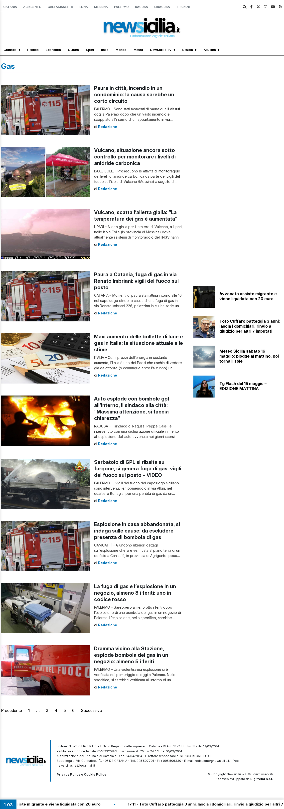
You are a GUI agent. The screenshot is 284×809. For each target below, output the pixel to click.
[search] (244, 7)
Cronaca (9, 50)
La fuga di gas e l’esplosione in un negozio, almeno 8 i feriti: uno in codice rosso (135, 592)
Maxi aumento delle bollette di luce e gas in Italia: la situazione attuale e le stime (138, 343)
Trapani (183, 7)
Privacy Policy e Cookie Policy (81, 774)
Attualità (210, 50)
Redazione (107, 127)
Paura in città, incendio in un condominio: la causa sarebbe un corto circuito (134, 94)
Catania (10, 7)
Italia (104, 50)
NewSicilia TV (160, 50)
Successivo (91, 710)
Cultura (73, 50)
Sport (90, 50)
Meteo (138, 50)
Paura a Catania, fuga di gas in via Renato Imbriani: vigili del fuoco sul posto (136, 280)
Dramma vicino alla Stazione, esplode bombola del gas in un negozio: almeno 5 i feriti (131, 655)
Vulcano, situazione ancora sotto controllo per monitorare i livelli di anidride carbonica (135, 156)
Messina (101, 7)
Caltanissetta (60, 7)
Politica (32, 50)
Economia (53, 50)
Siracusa (162, 7)
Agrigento (32, 7)
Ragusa (141, 7)
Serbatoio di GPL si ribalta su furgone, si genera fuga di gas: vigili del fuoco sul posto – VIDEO (137, 468)
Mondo (121, 50)
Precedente (11, 710)
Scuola (187, 50)
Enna (83, 7)
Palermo (121, 7)
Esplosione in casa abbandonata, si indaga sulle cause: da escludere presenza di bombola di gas (137, 530)
